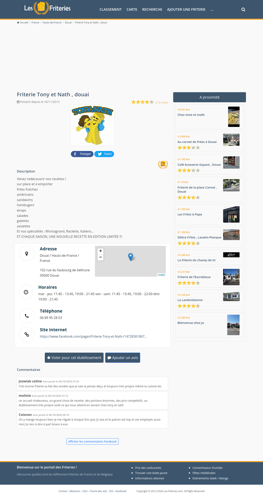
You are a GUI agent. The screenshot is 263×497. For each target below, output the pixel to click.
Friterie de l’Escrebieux (194, 276)
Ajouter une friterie (186, 9)
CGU (85, 490)
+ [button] (100, 251)
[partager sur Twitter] (104, 153)
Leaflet (161, 274)
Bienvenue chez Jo (191, 321)
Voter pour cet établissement (74, 357)
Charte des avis (98, 490)
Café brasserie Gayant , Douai (199, 164)
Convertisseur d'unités (208, 467)
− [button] (100, 257)
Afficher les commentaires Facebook (92, 441)
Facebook (120, 490)
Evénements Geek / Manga (210, 478)
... (211, 9)
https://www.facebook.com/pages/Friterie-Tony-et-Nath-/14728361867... (95, 336)
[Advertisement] (131, 60)
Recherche (152, 9)
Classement (110, 9)
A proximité (210, 96)
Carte (132, 9)
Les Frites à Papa (190, 213)
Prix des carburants (148, 467)
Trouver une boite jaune (151, 473)
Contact (63, 490)
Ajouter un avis (122, 357)
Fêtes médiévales (204, 473)
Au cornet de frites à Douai (197, 141)
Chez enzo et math (191, 114)
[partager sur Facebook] (82, 153)
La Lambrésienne (190, 299)
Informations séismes (149, 478)
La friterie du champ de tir (197, 259)
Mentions (74, 490)
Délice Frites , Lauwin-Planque (200, 236)
